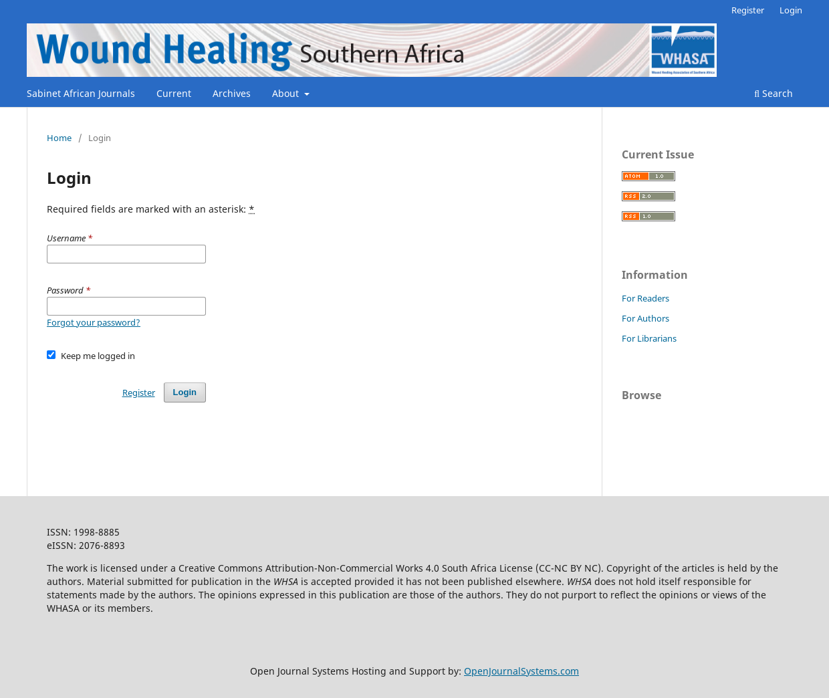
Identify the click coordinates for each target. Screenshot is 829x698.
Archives (232, 93)
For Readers (645, 298)
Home (59, 138)
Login (791, 10)
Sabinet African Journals (81, 93)
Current (173, 93)
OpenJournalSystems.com (521, 671)
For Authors (645, 318)
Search (773, 93)
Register (747, 10)
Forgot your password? (93, 322)
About (287, 93)
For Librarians (649, 338)
